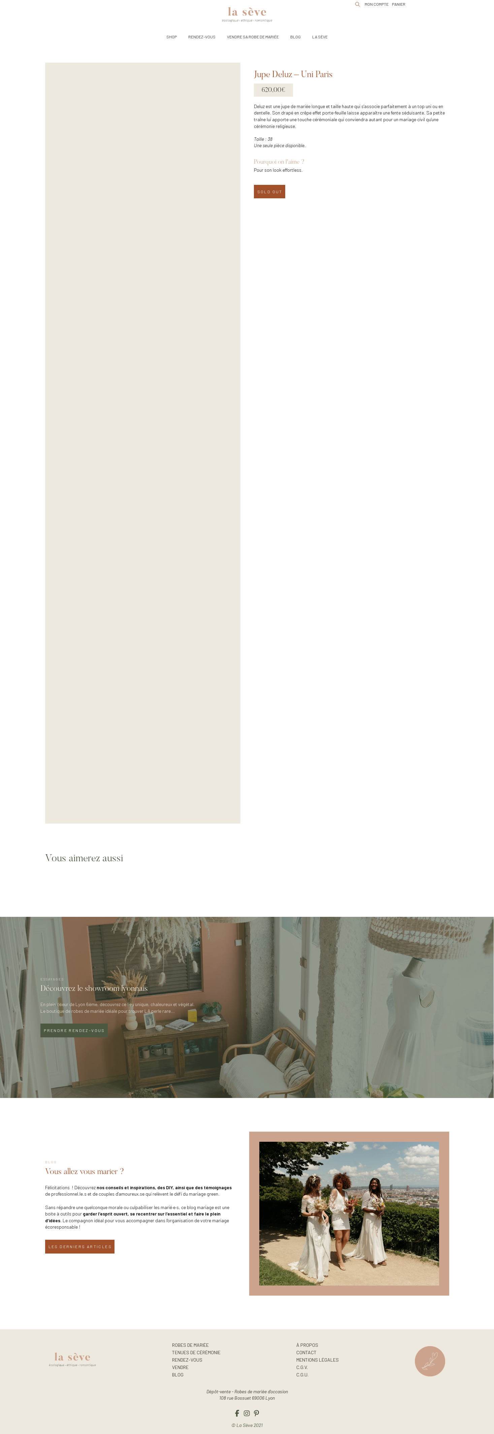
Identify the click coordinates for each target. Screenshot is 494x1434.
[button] (172, 36)
